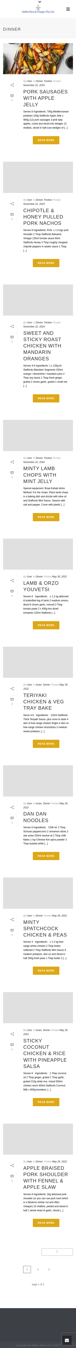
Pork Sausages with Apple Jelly (45, 98)
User (29, 81)
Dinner (39, 81)
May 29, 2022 (59, 915)
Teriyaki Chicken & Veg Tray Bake (43, 701)
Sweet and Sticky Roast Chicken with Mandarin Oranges (42, 345)
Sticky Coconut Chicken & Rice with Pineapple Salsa (45, 1053)
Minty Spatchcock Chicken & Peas (45, 928)
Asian (39, 684)
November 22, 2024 (34, 85)
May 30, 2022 (59, 576)
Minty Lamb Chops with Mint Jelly (39, 475)
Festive (48, 81)
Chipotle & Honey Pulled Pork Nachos (43, 217)
